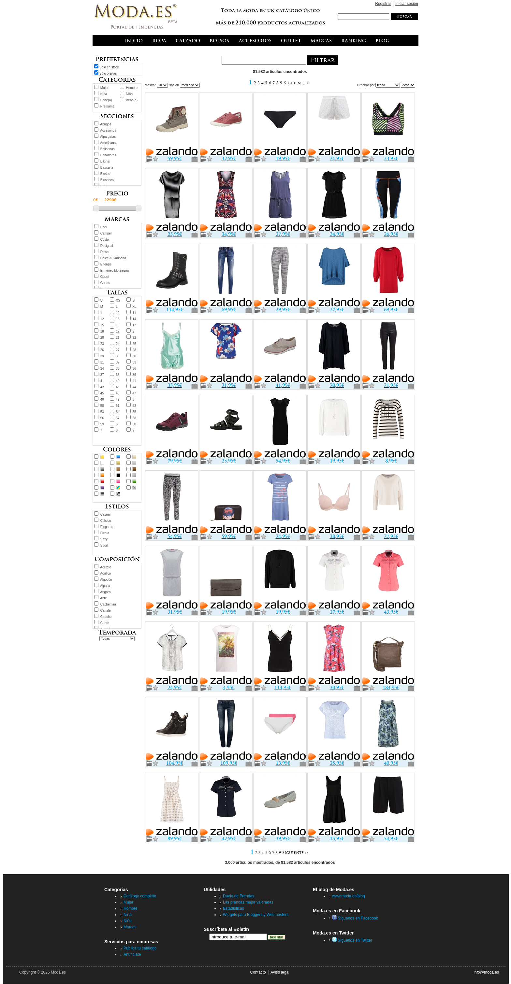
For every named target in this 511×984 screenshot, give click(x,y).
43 (118, 387)
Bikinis (105, 161)
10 (118, 313)
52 (134, 405)
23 (102, 344)
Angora (105, 592)
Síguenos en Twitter (352, 940)
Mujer (104, 88)
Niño (129, 94)
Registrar (383, 3)
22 (134, 337)
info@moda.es (486, 972)
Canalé (105, 610)
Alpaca (105, 586)
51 (118, 405)
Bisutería (106, 167)
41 (134, 381)
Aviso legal (279, 972)
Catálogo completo (140, 896)
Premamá (107, 106)
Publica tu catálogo (140, 948)
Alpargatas (108, 136)
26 (102, 350)
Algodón (106, 579)
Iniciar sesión (406, 3)
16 (118, 325)
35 (118, 368)
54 (118, 412)
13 (118, 319)
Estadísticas (233, 908)
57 (118, 418)
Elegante (106, 527)
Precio (117, 193)
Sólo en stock (109, 67)
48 (102, 399)
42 (102, 387)
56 (102, 418)
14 (134, 319)
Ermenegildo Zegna (114, 270)
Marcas (130, 927)
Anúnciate (132, 954)
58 (134, 418)
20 (102, 337)
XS (118, 300)
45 (102, 393)
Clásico (105, 520)
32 (118, 362)
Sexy (104, 539)
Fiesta (104, 533)
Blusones (107, 180)
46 (118, 393)
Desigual (106, 246)
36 (134, 368)
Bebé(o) (106, 100)
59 (102, 424)
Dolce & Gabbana (113, 258)
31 (102, 362)
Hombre (132, 88)
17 (134, 325)
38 (118, 375)
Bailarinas (107, 149)
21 (118, 337)
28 (134, 350)
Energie (105, 264)
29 (102, 356)
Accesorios (108, 130)
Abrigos (105, 124)
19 (118, 331)
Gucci (104, 276)
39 (134, 375)
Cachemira (108, 604)
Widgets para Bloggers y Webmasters (255, 914)
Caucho (105, 617)
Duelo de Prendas (238, 896)
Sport (104, 545)
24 (118, 344)
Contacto (258, 972)
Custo (104, 239)
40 (118, 381)
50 (102, 405)
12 (102, 319)
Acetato (105, 567)
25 (134, 344)
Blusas (105, 174)
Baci (103, 227)
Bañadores (108, 155)
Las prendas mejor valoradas (248, 902)
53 (102, 412)
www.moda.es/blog (348, 896)
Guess (105, 283)
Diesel (105, 252)
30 (134, 356)
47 (134, 393)
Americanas (108, 143)
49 (118, 399)
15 (102, 325)
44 (134, 387)
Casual (105, 514)
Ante (103, 598)
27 (118, 350)
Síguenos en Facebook (355, 918)
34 (102, 368)
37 (102, 375)
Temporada (117, 632)
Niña (103, 94)
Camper (106, 233)
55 (134, 412)
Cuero (104, 623)
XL (134, 306)
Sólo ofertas (108, 73)
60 (134, 424)
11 (134, 313)
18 (102, 331)
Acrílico (105, 573)
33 (134, 362)
